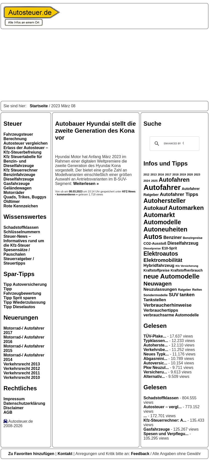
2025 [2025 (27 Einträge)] (154, 180)
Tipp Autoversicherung (25, 284)
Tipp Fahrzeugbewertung (22, 291)
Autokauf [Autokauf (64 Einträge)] (155, 208)
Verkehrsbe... (155, 349)
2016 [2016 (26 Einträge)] (161, 174)
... (145, 416)
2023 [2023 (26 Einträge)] (197, 174)
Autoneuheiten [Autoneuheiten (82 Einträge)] (165, 229)
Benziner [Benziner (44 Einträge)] (172, 237)
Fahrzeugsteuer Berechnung (18, 136)
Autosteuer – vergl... (162, 407)
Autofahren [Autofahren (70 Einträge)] (174, 179)
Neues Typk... (156, 354)
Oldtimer (11, 201)
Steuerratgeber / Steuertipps (18, 261)
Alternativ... (154, 376)
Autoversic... (155, 363)
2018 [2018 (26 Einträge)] (176, 174)
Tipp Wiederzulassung (24, 302)
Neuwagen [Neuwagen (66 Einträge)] (157, 283)
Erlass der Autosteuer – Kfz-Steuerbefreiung (25, 150)
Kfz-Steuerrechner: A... (164, 420)
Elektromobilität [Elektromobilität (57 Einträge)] (162, 260)
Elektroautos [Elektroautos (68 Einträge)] (160, 253)
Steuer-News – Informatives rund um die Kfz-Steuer (23, 240)
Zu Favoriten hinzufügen (31, 454)
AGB (7, 412)
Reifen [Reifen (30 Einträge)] (197, 289)
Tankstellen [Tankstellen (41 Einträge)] (154, 299)
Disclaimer (13, 408)
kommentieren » (67, 194)
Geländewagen (17, 188)
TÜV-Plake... (154, 336)
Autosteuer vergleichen (25, 143)
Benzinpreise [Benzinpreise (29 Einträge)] (193, 238)
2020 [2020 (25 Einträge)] (190, 174)
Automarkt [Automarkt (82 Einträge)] (159, 214)
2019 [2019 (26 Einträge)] (183, 174)
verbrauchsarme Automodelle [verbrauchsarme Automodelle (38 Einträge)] (171, 315)
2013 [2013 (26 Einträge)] (153, 174)
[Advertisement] (104, 65)
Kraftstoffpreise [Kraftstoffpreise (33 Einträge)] (156, 270)
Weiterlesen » (86, 183)
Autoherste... (155, 345)
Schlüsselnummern (21, 232)
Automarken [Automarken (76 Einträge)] (186, 207)
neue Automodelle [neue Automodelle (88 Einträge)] (171, 276)
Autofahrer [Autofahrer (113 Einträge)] (162, 187)
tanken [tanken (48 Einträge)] (187, 294)
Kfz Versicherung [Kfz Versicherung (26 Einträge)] (186, 265)
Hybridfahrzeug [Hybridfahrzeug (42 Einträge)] (158, 265)
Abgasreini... (155, 358)
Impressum (14, 399)
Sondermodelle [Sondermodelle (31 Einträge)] (155, 295)
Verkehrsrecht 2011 (21, 373)
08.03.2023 (76, 191)
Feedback (140, 454)
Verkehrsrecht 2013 (21, 364)
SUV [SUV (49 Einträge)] (173, 294)
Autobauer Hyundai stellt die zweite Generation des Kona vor (95, 130)
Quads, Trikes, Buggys (24, 197)
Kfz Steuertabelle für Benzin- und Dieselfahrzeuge (22, 161)
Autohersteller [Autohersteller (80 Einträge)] (164, 200)
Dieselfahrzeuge (18, 179)
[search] (174, 144)
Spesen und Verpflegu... (165, 434)
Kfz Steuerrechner (20, 170)
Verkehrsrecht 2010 (21, 377)
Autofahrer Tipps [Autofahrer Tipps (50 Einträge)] (179, 194)
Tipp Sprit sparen (19, 298)
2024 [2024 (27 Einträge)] (146, 180)
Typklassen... (155, 341)
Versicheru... (155, 372)
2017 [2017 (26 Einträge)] (168, 174)
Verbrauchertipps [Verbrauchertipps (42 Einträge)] (160, 310)
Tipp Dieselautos (19, 307)
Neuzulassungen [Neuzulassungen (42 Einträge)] (160, 289)
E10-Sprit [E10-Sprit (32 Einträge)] (169, 248)
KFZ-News (129, 191)
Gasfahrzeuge (16, 183)
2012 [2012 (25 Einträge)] (146, 174)
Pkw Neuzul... (156, 367)
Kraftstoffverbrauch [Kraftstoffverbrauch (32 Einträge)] (187, 270)
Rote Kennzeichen (20, 206)
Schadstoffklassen (20, 227)
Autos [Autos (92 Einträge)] (152, 236)
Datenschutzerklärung (24, 403)
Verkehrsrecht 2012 (21, 368)
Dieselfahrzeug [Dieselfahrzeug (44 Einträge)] (182, 243)
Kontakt (65, 454)
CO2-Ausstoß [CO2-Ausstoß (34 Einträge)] (154, 243)
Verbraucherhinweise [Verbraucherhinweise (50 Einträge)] (167, 305)
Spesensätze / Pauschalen (16, 252)
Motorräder (13, 192)
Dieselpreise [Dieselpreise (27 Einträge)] (152, 248)
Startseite (39, 106)
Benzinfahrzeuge (19, 175)
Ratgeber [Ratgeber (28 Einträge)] (184, 289)
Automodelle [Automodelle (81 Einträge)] (162, 222)
